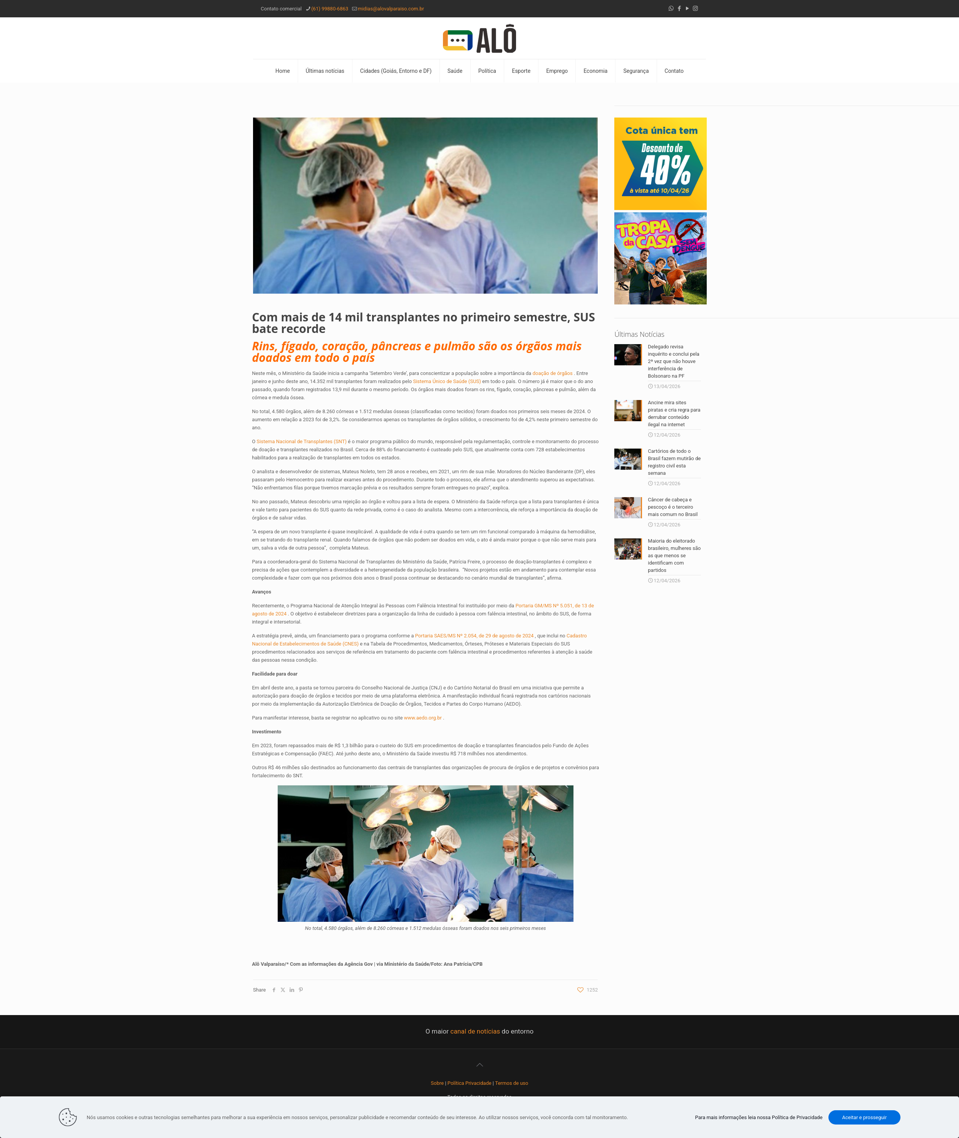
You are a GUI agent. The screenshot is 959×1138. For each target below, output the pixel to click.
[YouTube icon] (687, 8)
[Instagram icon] (695, 8)
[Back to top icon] (479, 1065)
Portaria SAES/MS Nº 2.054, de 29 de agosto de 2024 (474, 636)
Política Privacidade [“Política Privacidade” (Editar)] (469, 1083)
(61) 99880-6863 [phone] (329, 9)
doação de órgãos (553, 373)
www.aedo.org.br (423, 718)
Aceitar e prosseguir (864, 1117)
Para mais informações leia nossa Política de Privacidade (759, 1117)
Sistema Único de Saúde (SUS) (447, 381)
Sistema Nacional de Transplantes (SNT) (302, 441)
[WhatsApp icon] (671, 8)
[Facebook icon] (679, 8)
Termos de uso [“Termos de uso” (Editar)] (511, 1083)
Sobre (437, 1083)
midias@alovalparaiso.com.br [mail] (391, 9)
